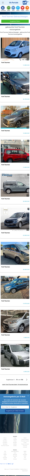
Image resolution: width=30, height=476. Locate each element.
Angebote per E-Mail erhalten (15, 411)
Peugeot (25, 454)
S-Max (15, 441)
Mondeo (5, 441)
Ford (15, 453)
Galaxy (15, 444)
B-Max (15, 445)
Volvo (25, 456)
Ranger (15, 442)
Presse (11, 469)
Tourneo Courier (5, 445)
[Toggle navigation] (3, 2)
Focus (5, 438)
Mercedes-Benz (15, 451)
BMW (25, 451)
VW (5, 451)
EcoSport (5, 442)
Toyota (5, 459)
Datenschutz (24, 469)
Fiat (25, 457)
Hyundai (15, 456)
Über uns (6, 469)
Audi (5, 453)
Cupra (25, 459)
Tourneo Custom (25, 441)
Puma (5, 439)
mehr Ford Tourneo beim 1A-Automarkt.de (15, 384)
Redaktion (16, 469)
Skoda (5, 454)
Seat (5, 456)
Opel (25, 453)
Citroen (15, 459)
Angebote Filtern (15, 21)
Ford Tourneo (5, 62)
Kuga (15, 438)
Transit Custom (25, 439)
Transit (15, 439)
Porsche (5, 457)
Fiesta (25, 438)
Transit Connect (25, 444)
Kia (15, 457)
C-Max (25, 442)
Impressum (25, 470)
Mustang (5, 444)
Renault (15, 454)
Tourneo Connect (25, 446)
